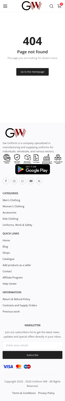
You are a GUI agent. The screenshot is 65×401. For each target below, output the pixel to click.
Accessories (9, 212)
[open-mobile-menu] (5, 6)
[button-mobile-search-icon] (51, 6)
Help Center (10, 283)
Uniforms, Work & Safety (17, 225)
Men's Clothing (11, 200)
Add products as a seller (17, 265)
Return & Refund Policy (16, 299)
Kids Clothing (10, 218)
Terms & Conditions (24, 393)
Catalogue (8, 259)
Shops (6, 252)
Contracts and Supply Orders (20, 305)
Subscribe (32, 355)
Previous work (11, 311)
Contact (7, 271)
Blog (5, 246)
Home (6, 240)
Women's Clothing (13, 206)
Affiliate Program (13, 277)
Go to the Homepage (32, 71)
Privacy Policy (46, 393)
